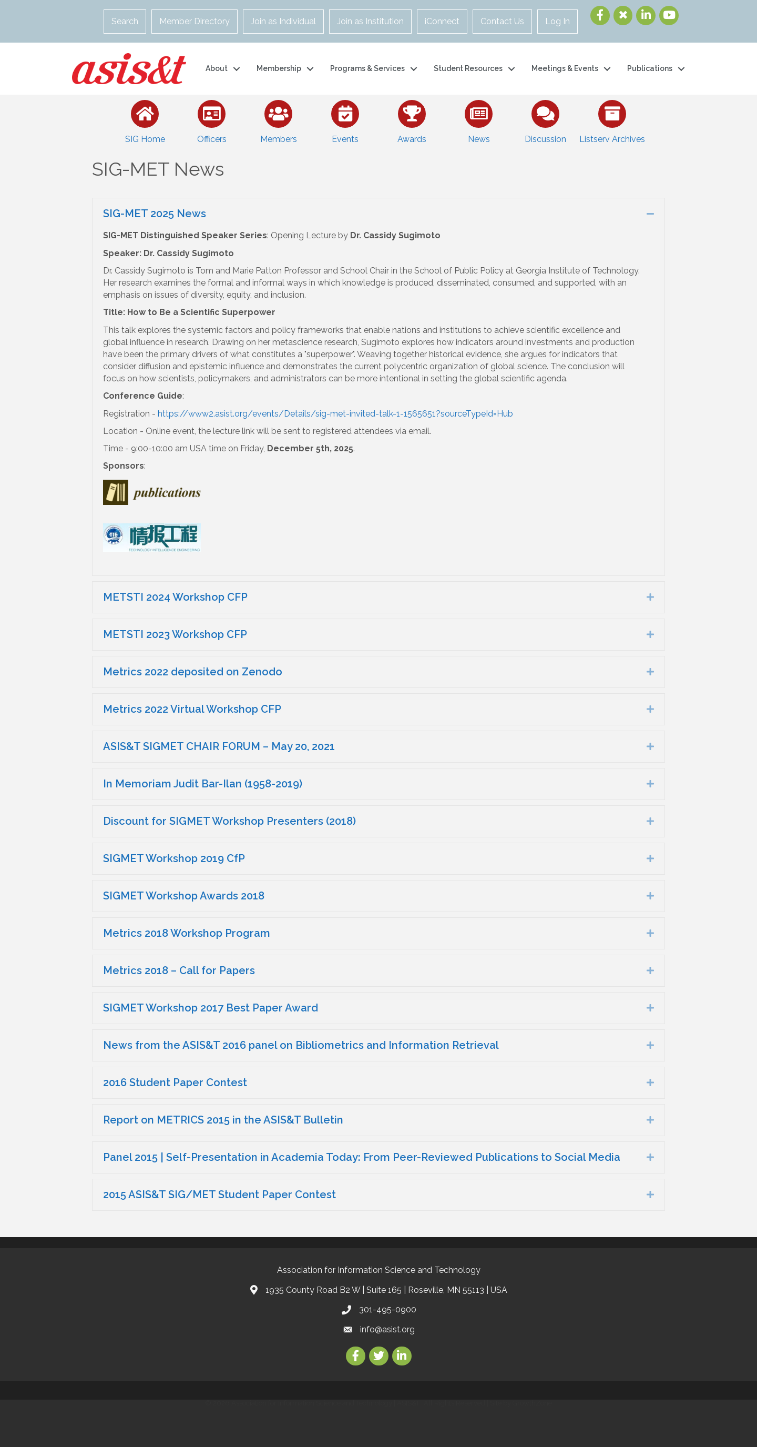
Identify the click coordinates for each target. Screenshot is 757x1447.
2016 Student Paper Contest (175, 1082)
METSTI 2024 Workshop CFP (175, 597)
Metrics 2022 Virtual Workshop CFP (192, 709)
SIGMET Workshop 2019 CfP (174, 858)
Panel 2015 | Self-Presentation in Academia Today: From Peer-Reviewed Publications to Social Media (361, 1157)
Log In (557, 21)
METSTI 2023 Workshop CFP (175, 634)
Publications (649, 68)
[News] (478, 120)
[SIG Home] (145, 120)
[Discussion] (545, 120)
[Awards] (412, 120)
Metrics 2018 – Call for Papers (179, 970)
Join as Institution (370, 21)
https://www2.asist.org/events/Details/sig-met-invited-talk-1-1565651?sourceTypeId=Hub (335, 414)
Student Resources (468, 68)
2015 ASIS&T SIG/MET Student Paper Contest (219, 1194)
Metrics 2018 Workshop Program (186, 933)
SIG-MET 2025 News (154, 213)
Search (124, 21)
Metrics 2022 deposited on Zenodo (192, 671)
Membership (279, 68)
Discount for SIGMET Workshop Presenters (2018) (229, 821)
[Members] (278, 120)
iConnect (442, 21)
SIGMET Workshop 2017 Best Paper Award (210, 1007)
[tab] (378, 213)
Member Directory (194, 21)
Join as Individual (283, 21)
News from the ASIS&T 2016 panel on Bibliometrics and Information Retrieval (301, 1045)
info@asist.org (387, 1329)
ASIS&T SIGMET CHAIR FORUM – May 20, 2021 (219, 746)
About (217, 68)
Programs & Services (367, 68)
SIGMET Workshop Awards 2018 (183, 895)
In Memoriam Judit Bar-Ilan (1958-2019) (202, 783)
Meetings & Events (564, 68)
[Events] (345, 120)
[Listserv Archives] (612, 120)
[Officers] (211, 120)
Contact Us (502, 21)
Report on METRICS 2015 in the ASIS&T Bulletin (223, 1120)
